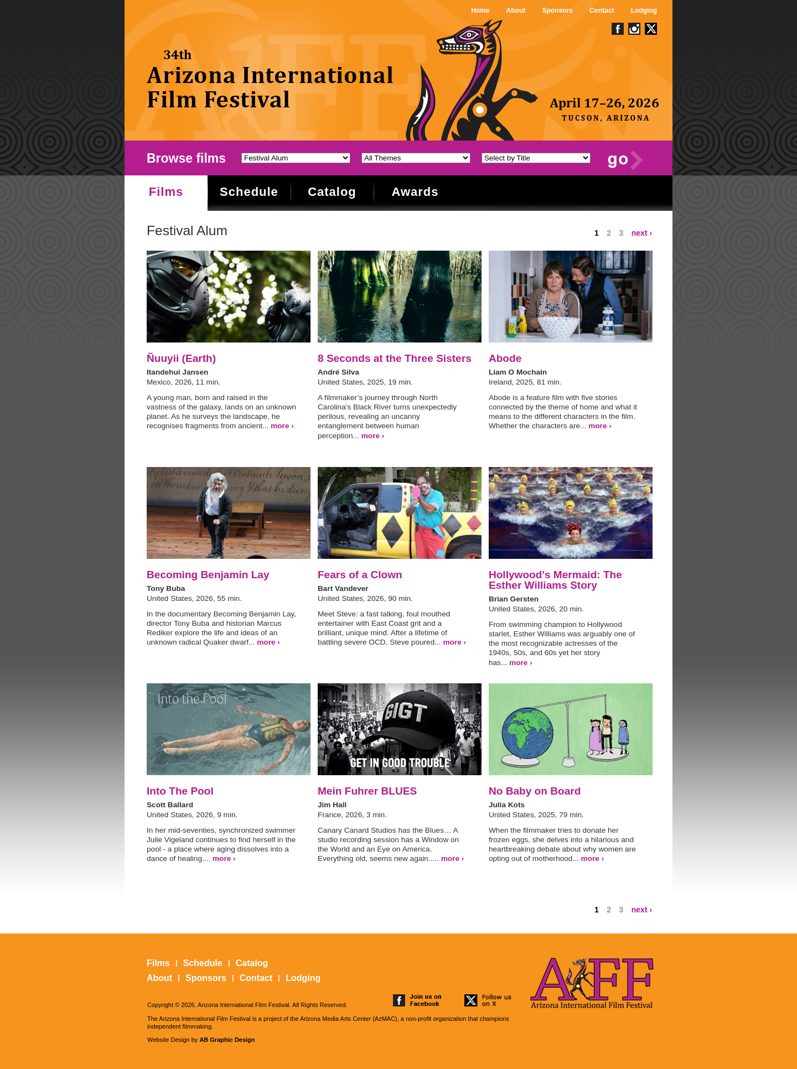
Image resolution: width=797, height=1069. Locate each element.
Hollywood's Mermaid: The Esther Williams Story (555, 580)
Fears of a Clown (360, 574)
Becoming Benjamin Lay (208, 574)
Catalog (332, 192)
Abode (505, 358)
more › (282, 426)
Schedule (249, 192)
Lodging (644, 10)
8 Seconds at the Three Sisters (395, 358)
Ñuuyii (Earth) (181, 358)
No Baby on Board (535, 791)
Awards (414, 192)
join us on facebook (417, 1000)
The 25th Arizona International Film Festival (270, 79)
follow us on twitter (488, 1000)
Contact (601, 10)
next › (642, 233)
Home (480, 10)
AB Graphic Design (227, 1039)
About (516, 10)
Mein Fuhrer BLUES (367, 791)
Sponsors (557, 10)
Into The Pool (180, 791)
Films (166, 192)
